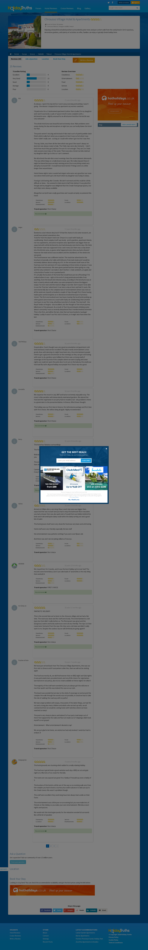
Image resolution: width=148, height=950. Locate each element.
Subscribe (86, 461)
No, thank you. (74, 500)
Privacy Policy (75, 497)
